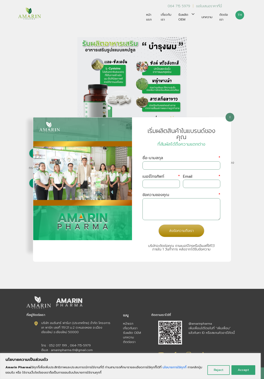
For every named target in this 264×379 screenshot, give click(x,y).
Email (201, 176)
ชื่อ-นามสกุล (181, 157)
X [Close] (230, 117)
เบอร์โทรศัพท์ (161, 176)
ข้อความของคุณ (181, 194)
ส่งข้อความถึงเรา (181, 230)
